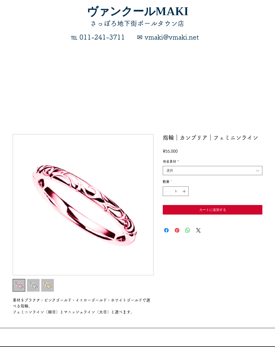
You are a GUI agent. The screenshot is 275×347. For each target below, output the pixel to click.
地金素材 (171, 161)
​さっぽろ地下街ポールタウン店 (137, 23)
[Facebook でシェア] (166, 230)
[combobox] (212, 170)
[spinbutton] (176, 191)
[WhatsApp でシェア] (187, 230)
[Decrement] (167, 191)
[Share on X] (198, 230)
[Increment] (185, 191)
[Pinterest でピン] (177, 230)
